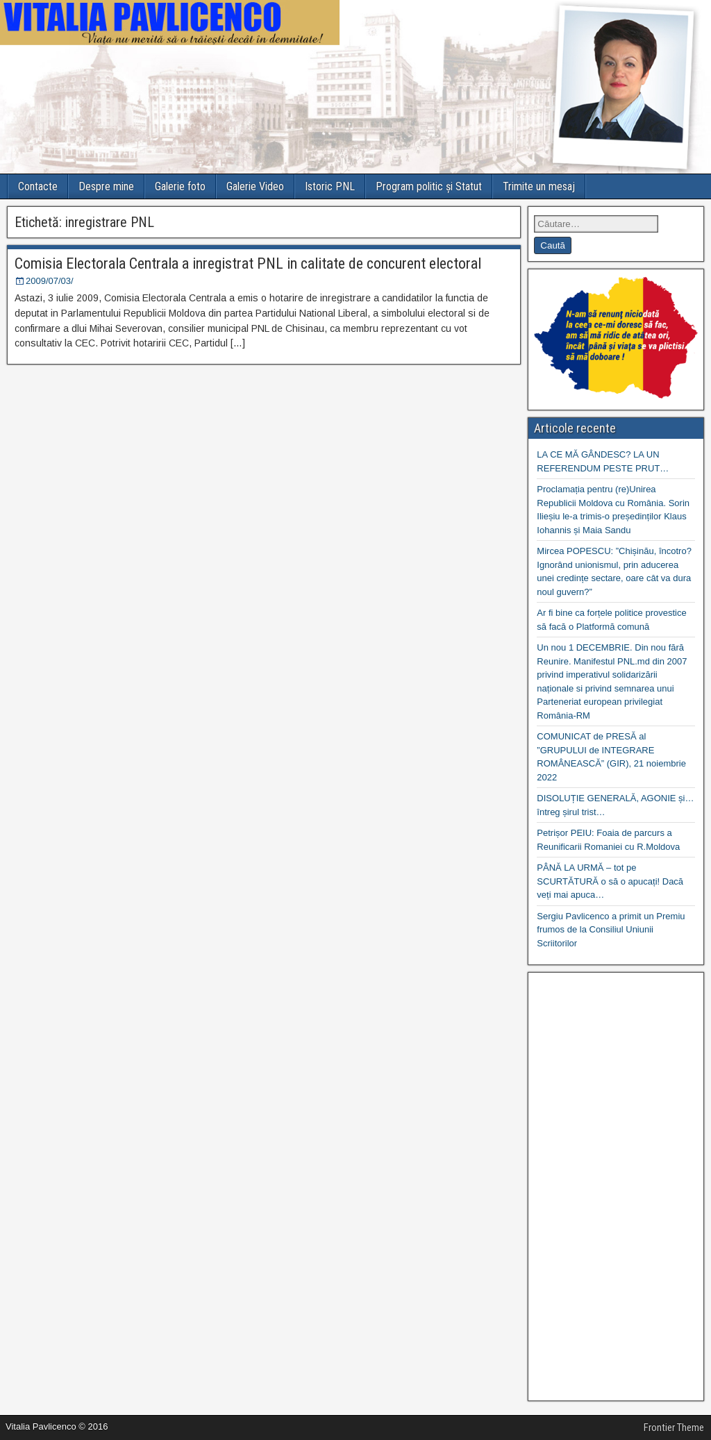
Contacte (38, 186)
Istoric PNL (330, 186)
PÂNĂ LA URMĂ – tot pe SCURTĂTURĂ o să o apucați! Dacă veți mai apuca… (610, 881)
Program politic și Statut (429, 186)
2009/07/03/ (50, 281)
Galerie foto (180, 186)
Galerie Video (255, 186)
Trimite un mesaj (539, 186)
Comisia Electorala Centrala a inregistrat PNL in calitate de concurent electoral (248, 263)
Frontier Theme (674, 1427)
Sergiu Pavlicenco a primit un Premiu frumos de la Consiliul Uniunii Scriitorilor (611, 929)
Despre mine (106, 186)
